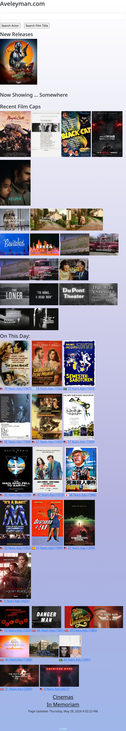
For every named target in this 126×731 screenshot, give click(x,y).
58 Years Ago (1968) (17, 442)
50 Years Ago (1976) (17, 495)
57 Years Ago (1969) (49, 442)
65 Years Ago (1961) (50, 630)
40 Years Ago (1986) (18, 660)
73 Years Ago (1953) (17, 630)
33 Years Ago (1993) (17, 548)
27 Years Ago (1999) (49, 548)
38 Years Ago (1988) (82, 495)
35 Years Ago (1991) (76, 660)
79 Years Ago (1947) (17, 389)
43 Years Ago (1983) (83, 630)
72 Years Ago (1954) (81, 389)
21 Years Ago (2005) (18, 689)
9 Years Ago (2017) (56, 689)
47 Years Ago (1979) (50, 495)
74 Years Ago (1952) (49, 389)
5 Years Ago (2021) (16, 601)
